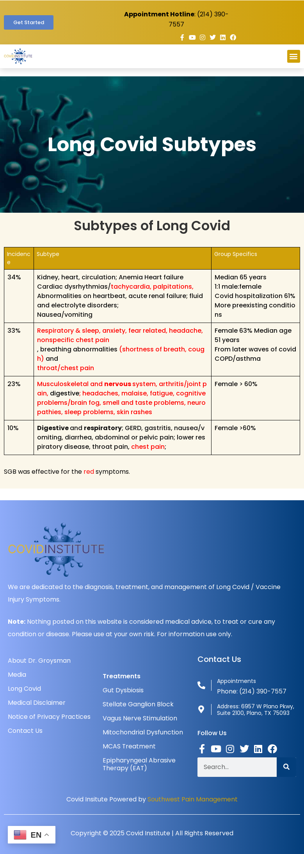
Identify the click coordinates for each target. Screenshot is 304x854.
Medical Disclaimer (37, 702)
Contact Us (25, 730)
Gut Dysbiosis (123, 690)
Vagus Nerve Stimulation (140, 718)
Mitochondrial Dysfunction (143, 732)
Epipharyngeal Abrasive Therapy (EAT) (139, 764)
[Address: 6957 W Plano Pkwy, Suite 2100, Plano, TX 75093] (201, 709)
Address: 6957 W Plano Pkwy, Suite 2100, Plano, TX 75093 (255, 709)
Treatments (121, 676)
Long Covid (24, 688)
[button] (293, 56)
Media (17, 674)
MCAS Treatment (129, 746)
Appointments (236, 681)
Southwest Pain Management (193, 799)
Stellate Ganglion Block (138, 704)
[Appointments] (201, 685)
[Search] (286, 767)
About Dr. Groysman (39, 660)
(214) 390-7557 (262, 691)
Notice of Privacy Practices (49, 716)
